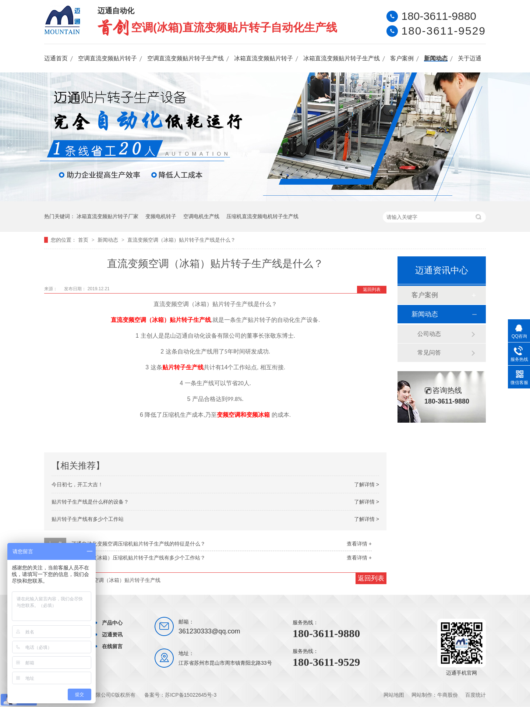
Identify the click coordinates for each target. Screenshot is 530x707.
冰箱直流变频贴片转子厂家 (107, 216)
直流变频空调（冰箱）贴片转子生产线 (161, 320)
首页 (84, 240)
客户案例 (402, 58)
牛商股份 (447, 695)
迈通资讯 (112, 634)
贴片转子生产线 (183, 367)
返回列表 (372, 289)
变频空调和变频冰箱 (243, 415)
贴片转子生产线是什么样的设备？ (90, 502)
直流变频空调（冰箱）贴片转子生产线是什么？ (181, 240)
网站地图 (394, 695)
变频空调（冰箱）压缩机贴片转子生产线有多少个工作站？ (138, 558)
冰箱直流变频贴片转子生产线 (341, 58)
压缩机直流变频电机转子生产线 (262, 216)
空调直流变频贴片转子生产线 (185, 58)
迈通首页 (56, 58)
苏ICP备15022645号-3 (190, 695)
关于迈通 (469, 58)
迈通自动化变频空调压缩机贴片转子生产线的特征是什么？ (138, 544)
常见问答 (429, 352)
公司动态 (429, 334)
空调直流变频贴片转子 (107, 58)
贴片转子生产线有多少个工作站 (88, 519)
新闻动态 (436, 58)
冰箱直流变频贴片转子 (263, 58)
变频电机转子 (160, 216)
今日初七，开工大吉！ (77, 484)
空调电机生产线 (201, 216)
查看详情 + (359, 544)
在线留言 (112, 646)
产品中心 (112, 623)
